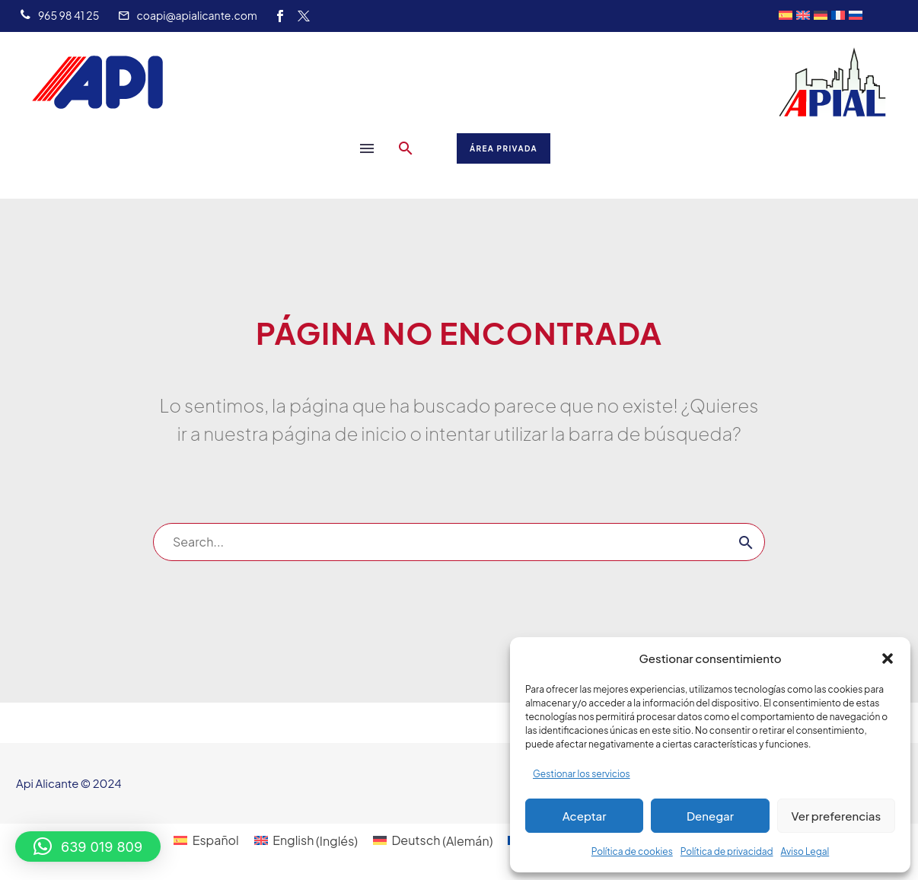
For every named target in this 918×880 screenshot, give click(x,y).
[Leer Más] (59, 16)
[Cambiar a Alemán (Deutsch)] (432, 841)
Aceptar (585, 815)
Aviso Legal (805, 851)
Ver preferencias (836, 815)
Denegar (710, 815)
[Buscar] (459, 542)
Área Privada (503, 148)
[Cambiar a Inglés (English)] (306, 841)
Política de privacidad (727, 851)
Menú (367, 148)
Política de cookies (632, 851)
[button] (887, 658)
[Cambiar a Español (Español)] (206, 841)
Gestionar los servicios (581, 774)
